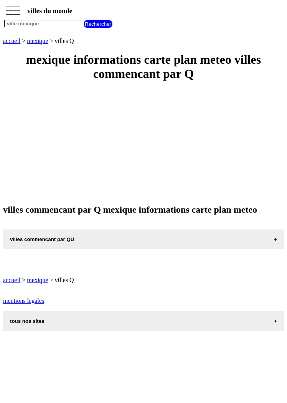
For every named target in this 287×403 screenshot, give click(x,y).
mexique (37, 41)
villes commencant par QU (42, 239)
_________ (13, 8)
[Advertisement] (143, 143)
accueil (11, 41)
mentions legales (23, 300)
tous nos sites (27, 321)
